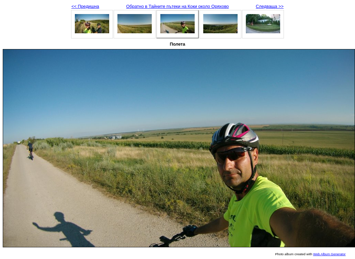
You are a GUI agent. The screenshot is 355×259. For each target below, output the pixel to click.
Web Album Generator (329, 254)
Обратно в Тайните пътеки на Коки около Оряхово (177, 6)
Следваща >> (270, 6)
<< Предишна (85, 6)
